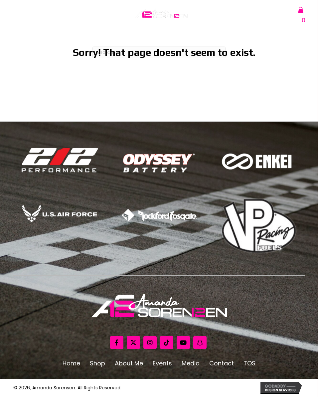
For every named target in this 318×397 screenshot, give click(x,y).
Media (191, 363)
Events (162, 363)
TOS (249, 363)
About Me (129, 363)
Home (71, 363)
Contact (221, 363)
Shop (97, 363)
